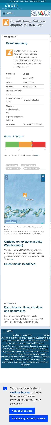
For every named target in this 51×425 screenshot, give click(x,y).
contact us (24, 1)
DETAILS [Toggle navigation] (10, 37)
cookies (47, 335)
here (37, 155)
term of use (14, 1)
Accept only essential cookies (28, 418)
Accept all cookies (22, 410)
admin (43, 1)
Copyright (27, 335)
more (10, 303)
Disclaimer (17, 335)
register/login (35, 1)
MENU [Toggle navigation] (7, 13)
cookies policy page (20, 392)
